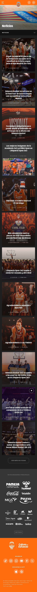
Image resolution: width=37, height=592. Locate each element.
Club (14, 137)
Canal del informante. (17, 584)
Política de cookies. (14, 582)
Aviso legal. (23, 580)
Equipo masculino (14, 68)
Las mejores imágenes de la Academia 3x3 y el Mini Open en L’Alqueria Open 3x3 (18, 148)
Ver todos (18, 532)
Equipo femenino (13, 312)
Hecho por (7, 586)
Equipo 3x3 (13, 156)
